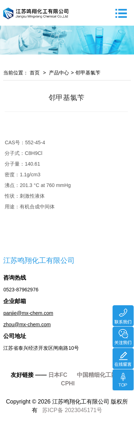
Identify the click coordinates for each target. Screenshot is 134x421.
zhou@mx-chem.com (26, 324)
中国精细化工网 (97, 375)
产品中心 (59, 73)
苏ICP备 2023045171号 (72, 410)
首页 (34, 73)
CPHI (68, 383)
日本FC (57, 375)
